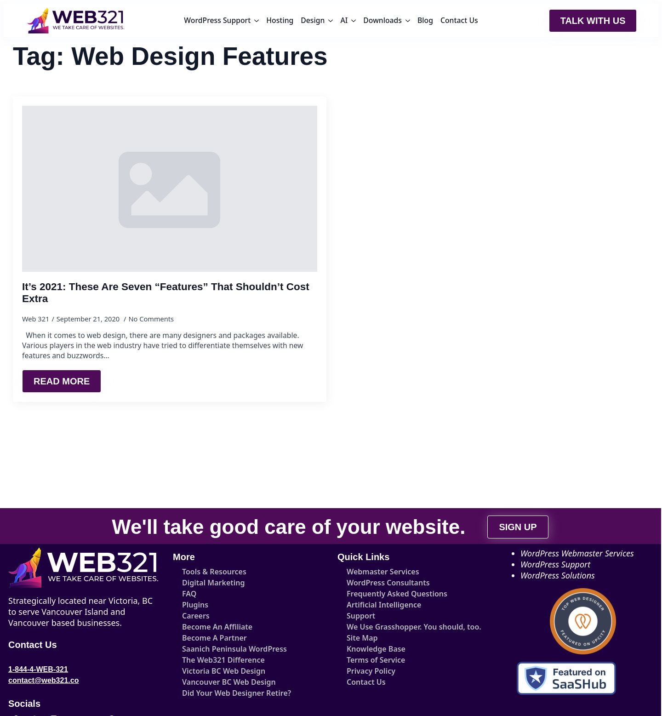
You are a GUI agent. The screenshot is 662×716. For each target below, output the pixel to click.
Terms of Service (376, 660)
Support (361, 616)
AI (344, 20)
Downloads (382, 20)
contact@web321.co (43, 680)
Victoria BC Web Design (223, 671)
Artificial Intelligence (384, 605)
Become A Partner (214, 638)
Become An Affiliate (217, 627)
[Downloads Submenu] (408, 21)
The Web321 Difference (223, 660)
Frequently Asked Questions (397, 594)
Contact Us (459, 20)
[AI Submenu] (354, 21)
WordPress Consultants (388, 583)
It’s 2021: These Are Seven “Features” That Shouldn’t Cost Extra (165, 292)
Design (313, 20)
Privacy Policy (371, 671)
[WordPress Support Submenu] (257, 21)
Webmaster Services (383, 572)
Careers (196, 616)
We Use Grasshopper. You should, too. (408, 627)
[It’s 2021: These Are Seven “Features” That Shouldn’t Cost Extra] (169, 189)
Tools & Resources (214, 572)
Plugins (195, 605)
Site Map (362, 638)
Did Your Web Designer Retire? (236, 693)
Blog (425, 20)
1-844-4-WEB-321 (38, 669)
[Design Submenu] (331, 21)
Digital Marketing (213, 583)
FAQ (189, 594)
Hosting (279, 20)
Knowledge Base (376, 649)
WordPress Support (217, 20)
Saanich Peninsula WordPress (234, 649)
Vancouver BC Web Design (229, 682)
